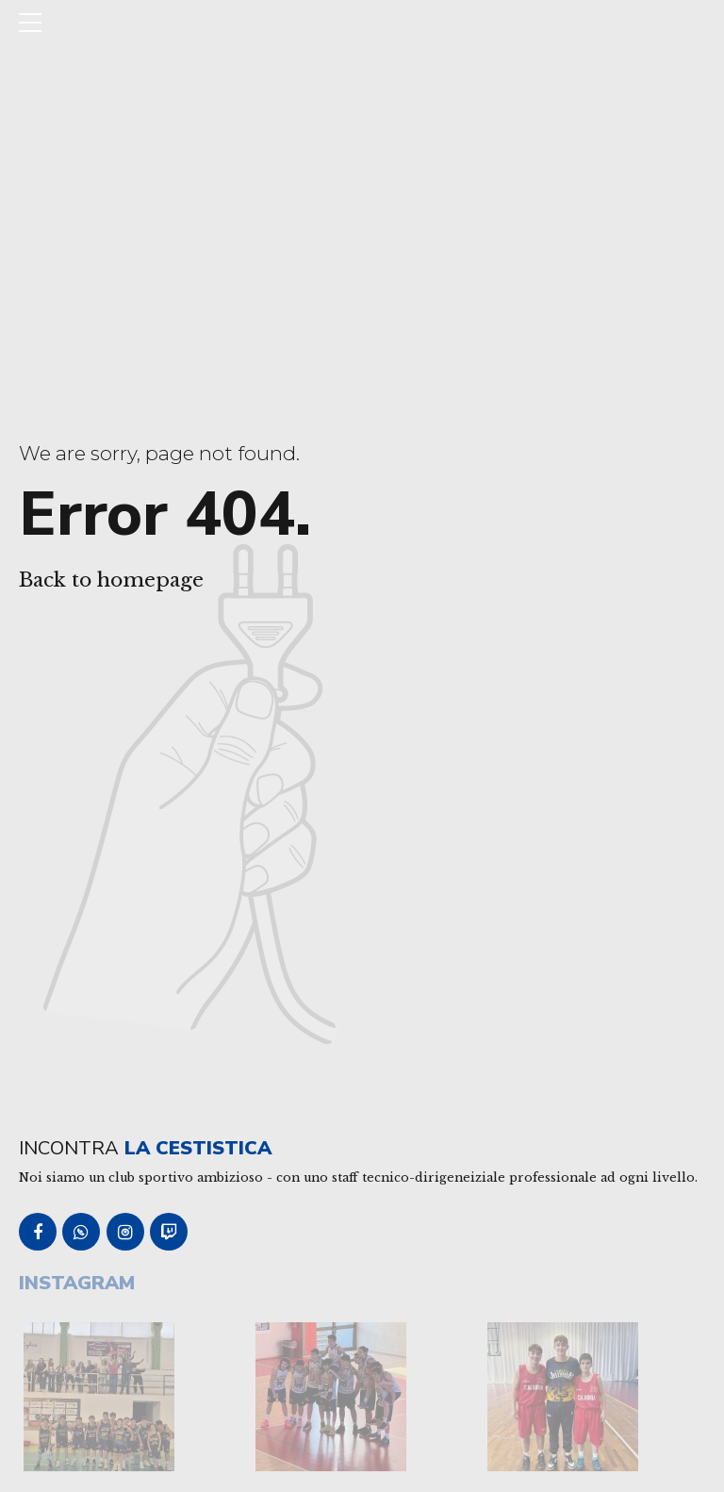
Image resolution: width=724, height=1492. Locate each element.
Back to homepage (111, 580)
